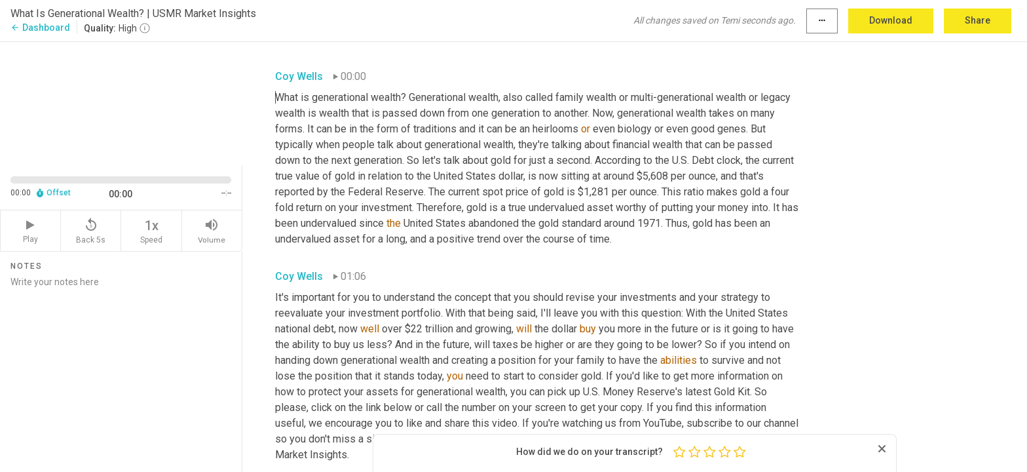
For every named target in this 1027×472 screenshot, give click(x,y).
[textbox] (537, 265)
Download (890, 20)
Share (977, 20)
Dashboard (40, 27)
